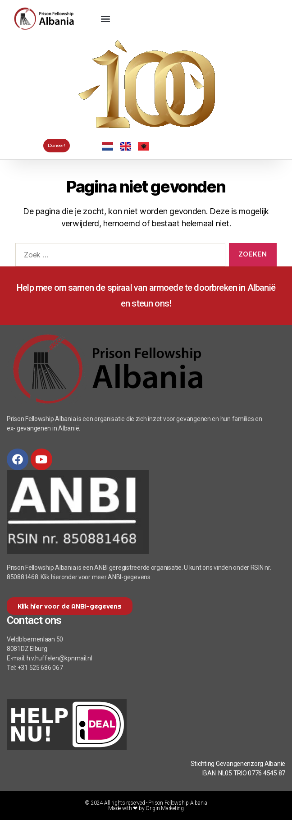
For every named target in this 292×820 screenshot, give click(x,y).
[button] (105, 18)
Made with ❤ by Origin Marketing (146, 808)
